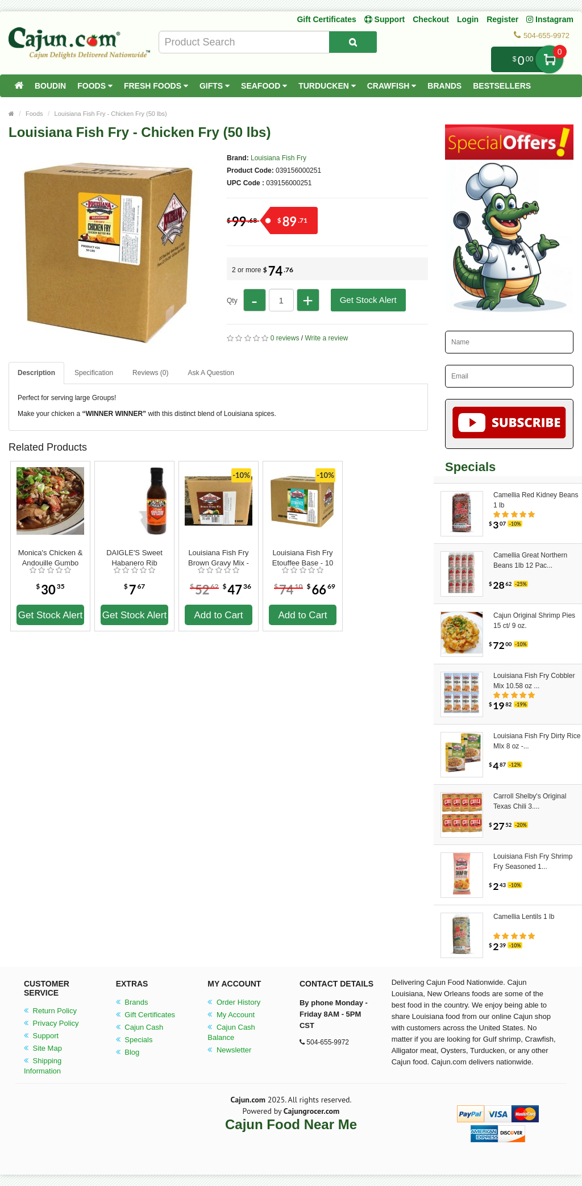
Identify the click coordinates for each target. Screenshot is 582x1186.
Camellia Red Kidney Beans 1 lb (535, 500)
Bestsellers (502, 85)
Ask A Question (211, 373)
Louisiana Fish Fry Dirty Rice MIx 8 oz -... (536, 741)
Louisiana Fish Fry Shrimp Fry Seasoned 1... (532, 861)
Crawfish (392, 85)
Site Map (43, 1048)
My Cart (549, 59)
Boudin (50, 85)
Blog (128, 1052)
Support (41, 1035)
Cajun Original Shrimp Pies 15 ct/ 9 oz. (534, 620)
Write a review (326, 338)
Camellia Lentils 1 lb (523, 917)
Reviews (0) (150, 373)
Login (468, 19)
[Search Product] (353, 42)
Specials (134, 1039)
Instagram (549, 19)
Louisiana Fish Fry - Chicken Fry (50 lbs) (111, 113)
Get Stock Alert (368, 300)
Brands (444, 85)
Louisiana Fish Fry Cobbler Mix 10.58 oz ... (534, 681)
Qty (232, 301)
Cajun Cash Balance (231, 1032)
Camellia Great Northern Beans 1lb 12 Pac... (530, 560)
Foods (95, 85)
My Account (231, 1014)
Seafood (264, 85)
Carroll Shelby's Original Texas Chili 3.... (529, 801)
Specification (93, 373)
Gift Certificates (326, 19)
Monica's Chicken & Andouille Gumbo (50, 557)
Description (36, 373)
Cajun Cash (140, 1027)
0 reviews (285, 338)
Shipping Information (42, 1065)
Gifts (214, 85)
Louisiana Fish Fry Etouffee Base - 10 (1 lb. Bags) (302, 558)
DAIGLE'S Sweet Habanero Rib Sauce (134, 558)
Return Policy (50, 1010)
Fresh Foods (156, 85)
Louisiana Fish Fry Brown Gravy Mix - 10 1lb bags (218, 558)
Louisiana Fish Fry (278, 158)
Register (502, 19)
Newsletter (229, 1050)
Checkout (431, 19)
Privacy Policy (51, 1023)
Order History (233, 1002)
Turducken (327, 85)
